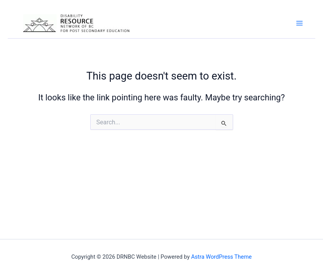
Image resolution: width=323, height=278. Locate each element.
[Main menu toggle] (299, 23)
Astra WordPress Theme (221, 256)
